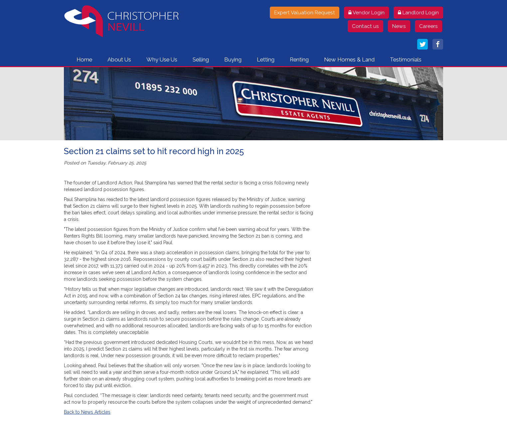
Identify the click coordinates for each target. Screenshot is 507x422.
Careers (428, 26)
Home (84, 59)
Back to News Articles (87, 412)
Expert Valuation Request (304, 13)
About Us (119, 59)
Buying (233, 59)
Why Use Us (161, 59)
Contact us (365, 26)
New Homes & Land (349, 59)
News (399, 26)
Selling (201, 59)
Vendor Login (366, 13)
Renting (299, 59)
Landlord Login (418, 13)
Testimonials (406, 59)
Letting (265, 59)
